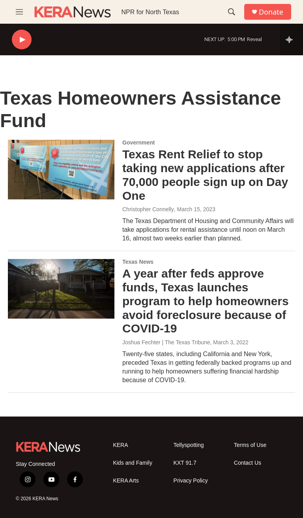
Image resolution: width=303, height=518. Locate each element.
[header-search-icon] (231, 11)
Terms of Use (250, 445)
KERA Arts (125, 481)
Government (138, 142)
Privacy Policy (191, 481)
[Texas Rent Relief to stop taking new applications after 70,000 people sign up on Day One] (61, 169)
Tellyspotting (189, 445)
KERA (120, 445)
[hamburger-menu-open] (19, 12)
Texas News (137, 262)
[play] (21, 39)
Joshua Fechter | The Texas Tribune (166, 342)
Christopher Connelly (148, 209)
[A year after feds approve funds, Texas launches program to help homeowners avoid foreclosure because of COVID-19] (61, 288)
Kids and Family (132, 463)
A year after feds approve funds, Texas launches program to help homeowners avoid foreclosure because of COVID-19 (205, 301)
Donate (271, 12)
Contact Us (247, 463)
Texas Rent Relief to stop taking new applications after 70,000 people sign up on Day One (205, 175)
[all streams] (291, 39)
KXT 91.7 (185, 463)
